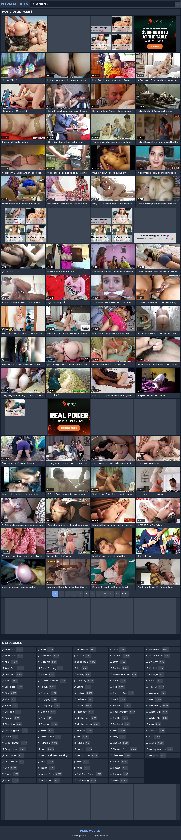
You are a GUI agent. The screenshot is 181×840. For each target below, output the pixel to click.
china (11, 737)
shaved (121, 743)
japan (84, 656)
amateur (14, 649)
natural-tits (87, 755)
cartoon (13, 712)
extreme (49, 662)
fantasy (49, 693)
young (156, 743)
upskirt (156, 668)
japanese (86, 662)
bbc (11, 693)
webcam (157, 693)
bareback (14, 687)
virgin (156, 681)
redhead (121, 724)
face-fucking (52, 668)
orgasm (121, 656)
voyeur (156, 687)
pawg (119, 681)
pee (119, 687)
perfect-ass (123, 693)
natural (84, 749)
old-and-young (89, 774)
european (50, 656)
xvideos (157, 730)
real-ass (122, 705)
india (47, 762)
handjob (49, 743)
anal (11, 662)
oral (119, 649)
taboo (120, 762)
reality (120, 718)
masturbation (88, 724)
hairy (47, 730)
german (49, 724)
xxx (154, 737)
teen (120, 780)
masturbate (87, 718)
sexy (119, 737)
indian (48, 768)
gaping (48, 712)
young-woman (161, 749)
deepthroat (15, 749)
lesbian (85, 693)
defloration (14, 755)
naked (83, 743)
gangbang (50, 705)
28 (117, 593)
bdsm (11, 705)
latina (84, 687)
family (48, 687)
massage (85, 712)
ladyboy (85, 681)
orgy (119, 662)
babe (11, 681)
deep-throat (16, 743)
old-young (86, 780)
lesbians (85, 699)
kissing (84, 674)
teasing (120, 774)
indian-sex (50, 780)
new (83, 762)
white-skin (158, 718)
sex (119, 730)
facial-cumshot (53, 681)
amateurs (14, 656)
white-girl (158, 712)
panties (121, 668)
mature (85, 730)
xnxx (155, 724)
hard (47, 749)
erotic (12, 780)
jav (82, 668)
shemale (122, 755)
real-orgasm (124, 712)
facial (48, 674)
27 (111, 593)
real (119, 699)
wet (155, 699)
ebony (12, 774)
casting (12, 718)
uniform (157, 662)
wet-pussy (159, 705)
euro (47, 649)
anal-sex (14, 674)
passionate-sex (125, 674)
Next (125, 593)
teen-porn (159, 649)
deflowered (14, 762)
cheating (13, 724)
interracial (86, 649)
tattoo (120, 768)
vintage (156, 674)
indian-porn (51, 774)
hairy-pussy (51, 737)
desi (11, 768)
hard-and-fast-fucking (54, 756)
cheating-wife (16, 730)
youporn (157, 755)
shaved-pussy (125, 749)
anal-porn (14, 668)
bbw (10, 699)
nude (83, 768)
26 (105, 593)
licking (84, 705)
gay (46, 718)
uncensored (159, 656)
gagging (49, 699)
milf (83, 737)
